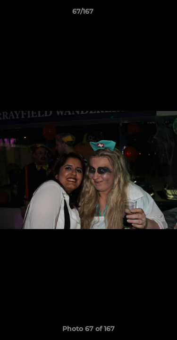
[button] (143, 13)
